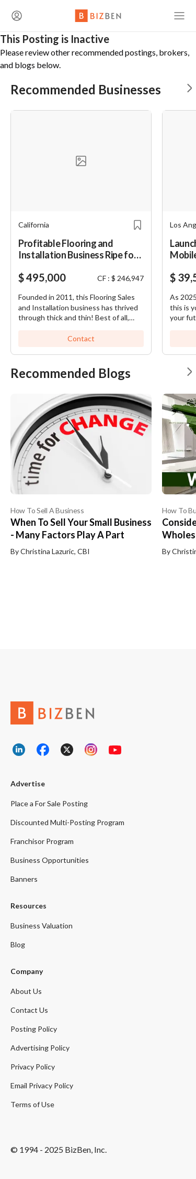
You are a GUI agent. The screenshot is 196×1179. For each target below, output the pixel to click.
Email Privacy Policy (41, 1085)
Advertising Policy (40, 1047)
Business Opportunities (49, 860)
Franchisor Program (42, 841)
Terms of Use (32, 1104)
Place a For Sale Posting (49, 803)
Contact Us (29, 1009)
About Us (26, 991)
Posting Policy (33, 1028)
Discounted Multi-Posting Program (67, 822)
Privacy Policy (32, 1066)
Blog (17, 944)
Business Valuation (41, 925)
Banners (24, 878)
